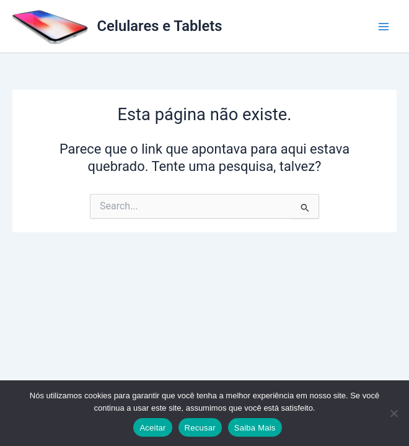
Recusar (200, 427)
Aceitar (152, 427)
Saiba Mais (255, 427)
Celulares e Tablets (159, 26)
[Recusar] (393, 413)
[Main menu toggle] (384, 27)
